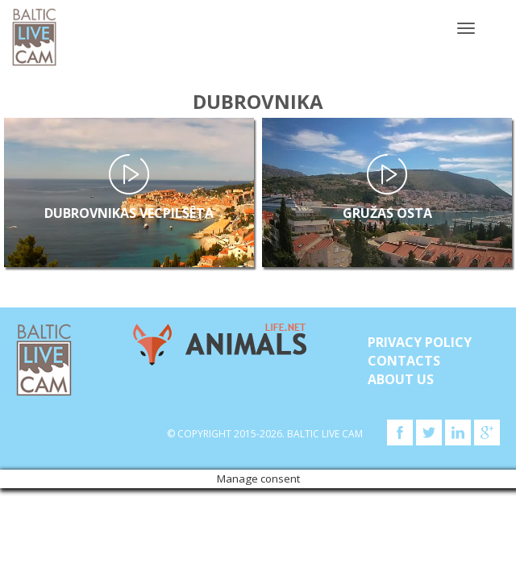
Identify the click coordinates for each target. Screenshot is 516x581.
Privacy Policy (420, 342)
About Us (401, 379)
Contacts (404, 361)
